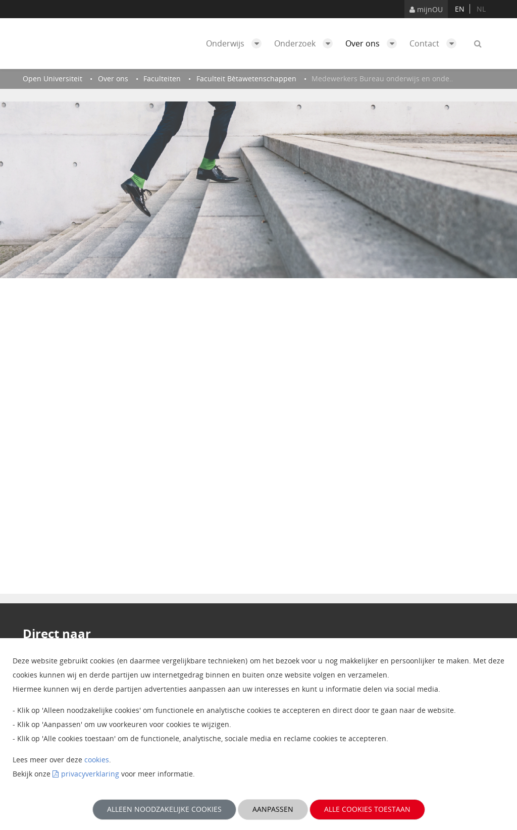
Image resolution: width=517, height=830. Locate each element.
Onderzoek (306, 43)
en (459, 9)
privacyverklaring (90, 774)
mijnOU (426, 9)
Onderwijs (236, 43)
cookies (96, 759)
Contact (435, 43)
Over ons (373, 43)
